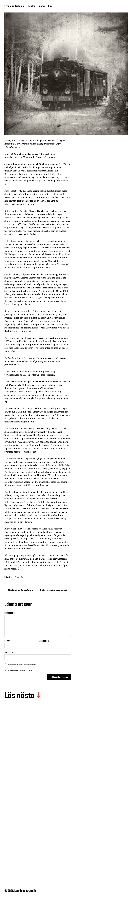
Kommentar (9, 613)
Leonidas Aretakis (14, 6)
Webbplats (8, 652)
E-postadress (44, 641)
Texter (31, 6)
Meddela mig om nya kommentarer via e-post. (22, 664)
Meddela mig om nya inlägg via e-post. (20, 670)
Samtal (41, 6)
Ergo (17, 577)
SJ (22, 577)
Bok (50, 6)
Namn (7, 641)
